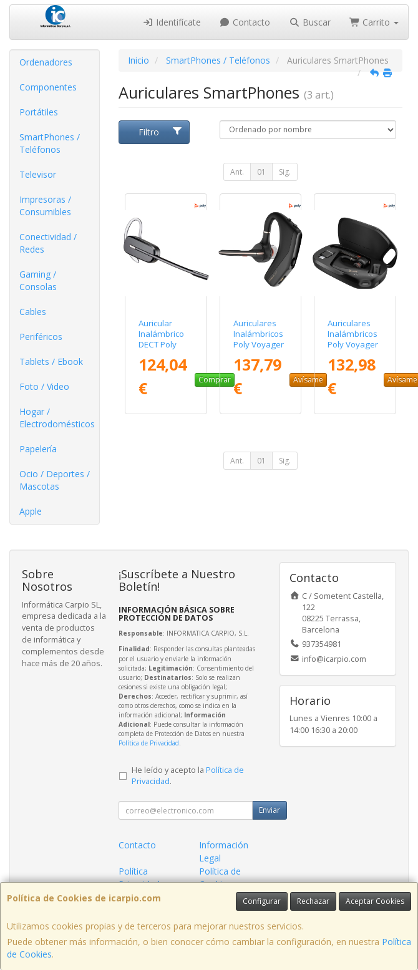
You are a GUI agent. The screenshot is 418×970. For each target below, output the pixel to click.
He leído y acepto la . (188, 776)
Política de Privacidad (149, 743)
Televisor (37, 174)
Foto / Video (44, 386)
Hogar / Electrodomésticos (57, 417)
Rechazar (313, 901)
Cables (32, 312)
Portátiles (38, 112)
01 (261, 172)
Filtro (161, 132)
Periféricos (40, 336)
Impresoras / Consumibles (45, 205)
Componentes (48, 87)
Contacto (245, 22)
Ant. (237, 172)
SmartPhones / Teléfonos (49, 143)
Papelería (38, 449)
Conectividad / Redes (48, 243)
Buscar (310, 22)
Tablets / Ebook (51, 361)
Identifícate (171, 22)
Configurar (262, 901)
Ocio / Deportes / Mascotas (54, 480)
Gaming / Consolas (38, 280)
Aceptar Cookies (375, 901)
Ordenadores (45, 62)
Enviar (269, 810)
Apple (30, 511)
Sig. (285, 172)
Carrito (374, 22)
